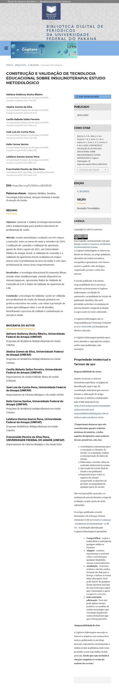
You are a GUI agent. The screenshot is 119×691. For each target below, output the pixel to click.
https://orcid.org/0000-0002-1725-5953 (21, 101)
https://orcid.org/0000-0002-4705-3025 (21, 138)
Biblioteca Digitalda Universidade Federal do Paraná (75, 32)
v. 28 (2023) (33, 65)
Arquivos (20, 65)
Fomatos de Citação (89, 169)
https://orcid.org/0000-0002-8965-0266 (21, 150)
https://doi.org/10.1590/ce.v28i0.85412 (32, 185)
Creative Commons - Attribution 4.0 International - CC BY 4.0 (92, 523)
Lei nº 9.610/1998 (83, 326)
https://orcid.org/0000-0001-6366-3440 (21, 125)
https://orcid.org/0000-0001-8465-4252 (21, 175)
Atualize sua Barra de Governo (55, 1)
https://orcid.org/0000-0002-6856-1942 (21, 163)
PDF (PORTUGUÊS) (88, 96)
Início (9, 65)
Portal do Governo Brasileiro (22, 1)
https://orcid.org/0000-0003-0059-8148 (21, 113)
